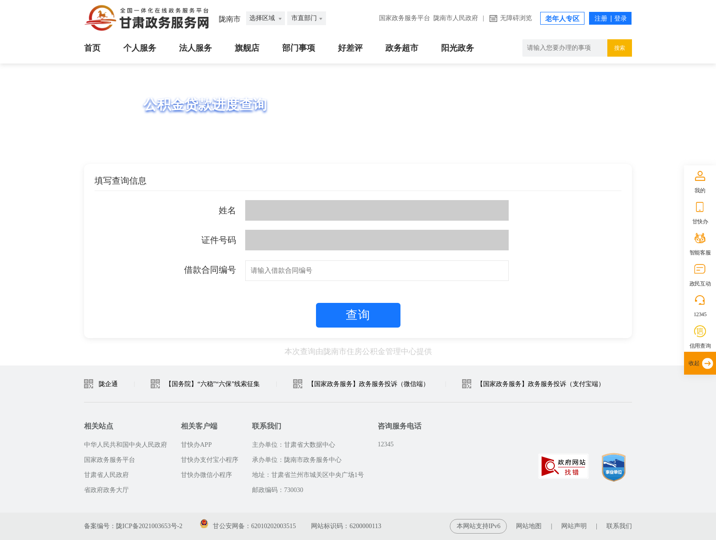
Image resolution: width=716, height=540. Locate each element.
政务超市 (401, 48)
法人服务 (195, 48)
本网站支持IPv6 (478, 526)
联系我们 (619, 526)
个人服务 (139, 48)
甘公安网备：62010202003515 (248, 526)
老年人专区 (562, 18)
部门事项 (298, 48)
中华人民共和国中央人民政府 (125, 444)
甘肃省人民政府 (106, 474)
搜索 (619, 48)
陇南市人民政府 (455, 18)
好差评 (350, 48)
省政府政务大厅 (106, 490)
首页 (92, 48)
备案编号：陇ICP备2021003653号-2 (133, 526)
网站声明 (574, 526)
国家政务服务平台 (404, 18)
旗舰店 (247, 48)
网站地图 (529, 526)
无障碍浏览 (516, 18)
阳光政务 (457, 48)
